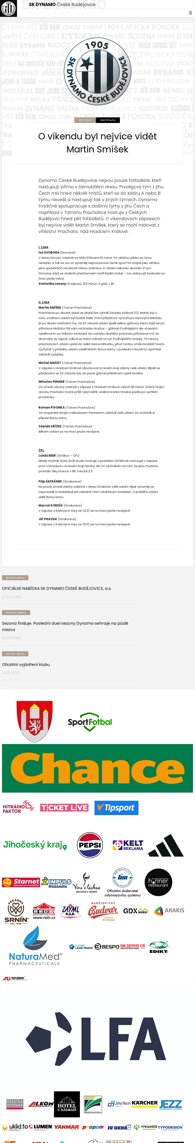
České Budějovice (62, 4)
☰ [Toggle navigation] (190, 13)
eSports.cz (79, 1133)
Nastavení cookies (14, 1137)
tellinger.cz (185, 1133)
